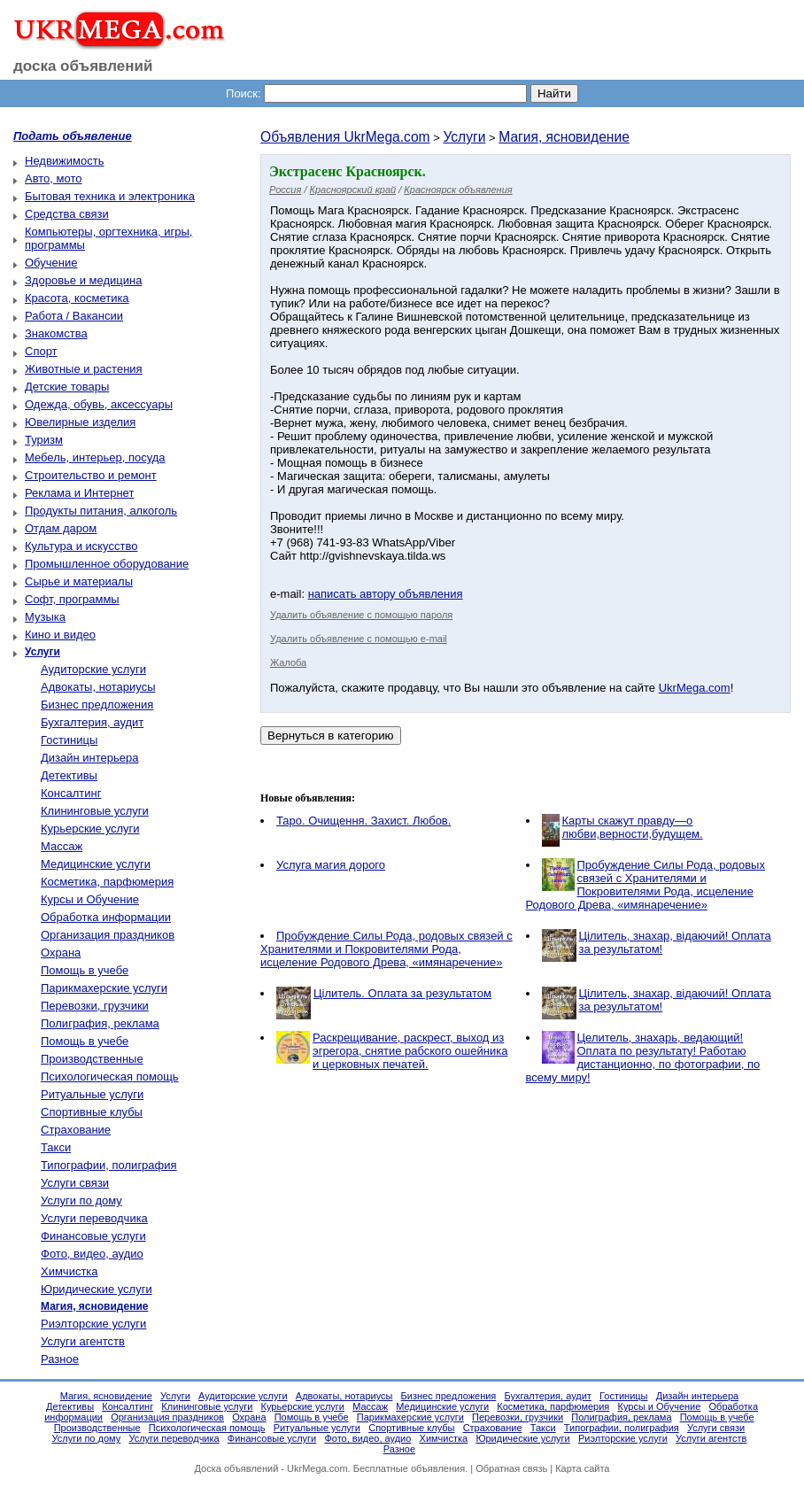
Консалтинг (71, 793)
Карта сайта (582, 1468)
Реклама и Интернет (79, 493)
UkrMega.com (695, 687)
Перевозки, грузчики (95, 1005)
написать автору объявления (385, 593)
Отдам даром (61, 528)
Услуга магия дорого (330, 864)
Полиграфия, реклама (100, 1023)
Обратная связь (511, 1468)
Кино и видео (60, 634)
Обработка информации (106, 917)
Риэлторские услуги (93, 1323)
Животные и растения (84, 369)
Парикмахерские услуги (104, 988)
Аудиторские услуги (93, 669)
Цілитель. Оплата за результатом (402, 993)
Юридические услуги (96, 1289)
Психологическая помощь (110, 1076)
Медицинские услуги (96, 864)
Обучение (51, 262)
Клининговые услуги (95, 810)
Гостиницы (69, 740)
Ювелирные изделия (80, 422)
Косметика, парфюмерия (107, 881)
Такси (56, 1147)
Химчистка (69, 1271)
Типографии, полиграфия (109, 1165)
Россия (285, 189)
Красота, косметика (77, 298)
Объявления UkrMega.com (345, 136)
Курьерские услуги (90, 828)
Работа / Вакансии (74, 315)
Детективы (69, 775)
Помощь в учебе (84, 970)
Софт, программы (72, 599)
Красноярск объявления (458, 189)
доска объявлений (83, 66)
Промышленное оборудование (107, 563)
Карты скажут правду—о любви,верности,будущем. (632, 827)
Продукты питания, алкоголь (101, 510)
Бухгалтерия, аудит (92, 722)
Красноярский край (353, 189)
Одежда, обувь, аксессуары (99, 404)
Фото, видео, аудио (92, 1253)
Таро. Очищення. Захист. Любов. (363, 820)
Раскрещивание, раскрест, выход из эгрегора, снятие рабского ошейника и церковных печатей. (410, 1051)
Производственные (92, 1058)
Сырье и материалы (79, 581)
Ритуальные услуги (92, 1094)
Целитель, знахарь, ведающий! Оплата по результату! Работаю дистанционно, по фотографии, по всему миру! (643, 1057)
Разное (60, 1359)
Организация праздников (107, 934)
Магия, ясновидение (564, 136)
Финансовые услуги (93, 1236)
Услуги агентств (83, 1341)
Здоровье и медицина (83, 280)
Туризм (44, 439)
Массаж (61, 846)
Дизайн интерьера (89, 757)
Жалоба (288, 662)
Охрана (61, 952)
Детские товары (67, 386)
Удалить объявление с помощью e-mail (358, 638)
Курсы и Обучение (90, 899)
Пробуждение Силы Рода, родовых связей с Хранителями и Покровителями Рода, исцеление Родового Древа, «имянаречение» (645, 884)
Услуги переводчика (94, 1218)
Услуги (464, 136)
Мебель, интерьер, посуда (95, 457)
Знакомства (56, 333)
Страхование (76, 1129)
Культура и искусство (81, 546)
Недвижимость (64, 160)
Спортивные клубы (92, 1112)
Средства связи (67, 214)
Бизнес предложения (97, 704)
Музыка (45, 616)
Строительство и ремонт (91, 475)
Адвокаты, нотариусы (98, 686)
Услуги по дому (81, 1200)
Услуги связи (75, 1182)
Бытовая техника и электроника (110, 196)
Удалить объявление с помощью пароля (361, 614)
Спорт (41, 351)
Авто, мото (53, 178)
